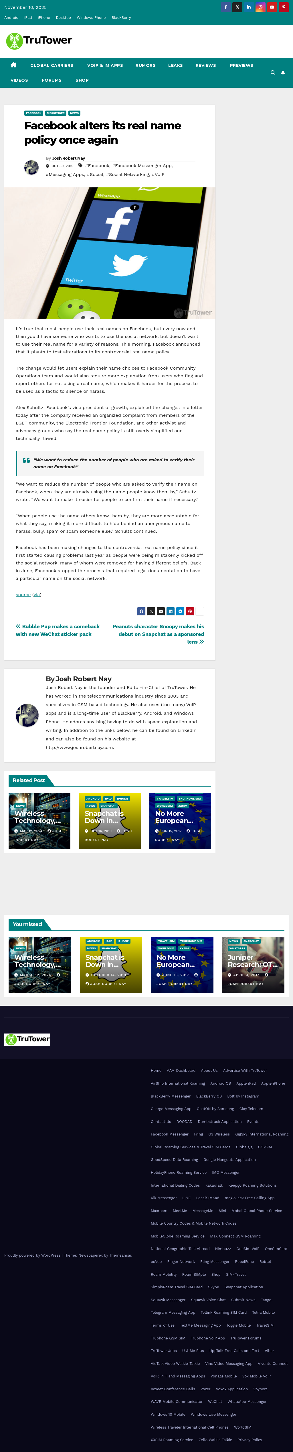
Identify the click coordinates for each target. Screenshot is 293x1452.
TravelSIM (165, 798)
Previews (241, 65)
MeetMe (180, 1211)
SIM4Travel (236, 1274)
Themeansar (120, 1255)
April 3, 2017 (247, 975)
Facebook (33, 113)
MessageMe (203, 1211)
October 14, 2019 (108, 975)
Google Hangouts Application (229, 1159)
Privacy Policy (249, 1440)
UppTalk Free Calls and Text (234, 1351)
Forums (51, 80)
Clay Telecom (251, 1109)
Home (156, 1070)
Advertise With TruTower (245, 1070)
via (37, 594)
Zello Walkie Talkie (215, 1440)
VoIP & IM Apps (104, 65)
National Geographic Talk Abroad (180, 1249)
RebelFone (244, 1261)
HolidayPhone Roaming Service (179, 1172)
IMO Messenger (226, 1172)
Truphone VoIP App (208, 1338)
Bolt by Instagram (243, 1096)
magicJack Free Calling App (250, 1198)
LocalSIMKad (207, 1198)
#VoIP (158, 174)
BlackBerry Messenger (171, 1096)
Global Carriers (51, 65)
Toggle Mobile (238, 1325)
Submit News (243, 1300)
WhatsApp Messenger (247, 1401)
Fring (198, 1134)
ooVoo (156, 1261)
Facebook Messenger (170, 1134)
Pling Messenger (214, 1261)
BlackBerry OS (209, 1096)
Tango (266, 1300)
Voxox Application (232, 1389)
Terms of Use (163, 1325)
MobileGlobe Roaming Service (178, 1236)
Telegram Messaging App (173, 1312)
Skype (213, 1287)
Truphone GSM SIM (168, 1338)
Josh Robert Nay (68, 158)
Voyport (260, 1389)
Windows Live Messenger (213, 1414)
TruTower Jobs (164, 1351)
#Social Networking (127, 174)
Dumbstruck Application (219, 1121)
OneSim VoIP (248, 1249)
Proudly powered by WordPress (33, 1255)
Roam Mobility (164, 1274)
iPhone (44, 17)
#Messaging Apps (65, 174)
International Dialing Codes (175, 1185)
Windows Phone (91, 17)
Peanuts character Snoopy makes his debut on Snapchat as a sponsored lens (158, 634)
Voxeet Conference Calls (173, 1389)
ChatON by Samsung (215, 1109)
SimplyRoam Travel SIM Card (177, 1287)
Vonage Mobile (224, 1376)
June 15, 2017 (176, 975)
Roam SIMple (194, 1274)
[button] (273, 72)
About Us (209, 1070)
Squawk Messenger (168, 1300)
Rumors (146, 65)
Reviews (206, 65)
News (74, 113)
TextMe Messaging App (200, 1325)
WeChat (215, 1401)
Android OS (220, 1083)
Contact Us (161, 1121)
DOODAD (185, 1121)
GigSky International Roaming (261, 1134)
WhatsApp (237, 948)
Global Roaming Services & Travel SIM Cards (191, 1147)
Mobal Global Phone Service (256, 1211)
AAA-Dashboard (181, 1070)
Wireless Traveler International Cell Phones (190, 1427)
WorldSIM (165, 805)
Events (253, 1121)
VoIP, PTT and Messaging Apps (178, 1376)
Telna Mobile (263, 1312)
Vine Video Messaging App (228, 1363)
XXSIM (182, 805)
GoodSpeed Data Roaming (174, 1159)
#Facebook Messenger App (142, 165)
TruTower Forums (246, 1338)
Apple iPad (246, 1083)
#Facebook (97, 165)
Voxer (206, 1389)
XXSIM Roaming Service (172, 1440)
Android (11, 17)
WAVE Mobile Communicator (177, 1401)
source (23, 594)
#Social (95, 174)
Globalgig (244, 1147)
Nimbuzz (223, 1249)
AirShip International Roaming (178, 1083)
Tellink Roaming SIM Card (224, 1312)
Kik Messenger (164, 1198)
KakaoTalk (214, 1185)
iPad (28, 17)
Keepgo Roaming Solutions (252, 1185)
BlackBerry (121, 17)
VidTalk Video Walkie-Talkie (175, 1363)
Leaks (175, 65)
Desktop (63, 17)
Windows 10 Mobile (168, 1414)
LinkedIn (186, 730)
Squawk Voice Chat (208, 1300)
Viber (269, 1351)
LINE (186, 1198)
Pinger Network (181, 1261)
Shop (81, 80)
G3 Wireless (219, 1134)
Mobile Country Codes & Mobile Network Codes (194, 1223)
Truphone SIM (190, 798)
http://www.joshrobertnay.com (79, 747)
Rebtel (265, 1261)
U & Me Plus (193, 1351)
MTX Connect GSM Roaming (235, 1236)
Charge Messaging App (171, 1109)
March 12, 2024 (36, 975)
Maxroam (159, 1211)
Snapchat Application (243, 1287)
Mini (222, 1211)
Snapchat (108, 805)
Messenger (56, 113)
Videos (19, 80)
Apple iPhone (273, 1083)
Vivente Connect (273, 1363)
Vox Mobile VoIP (256, 1376)
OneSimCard (276, 1249)
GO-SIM (265, 1147)
